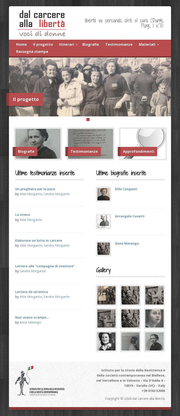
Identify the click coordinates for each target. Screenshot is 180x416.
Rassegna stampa (32, 51)
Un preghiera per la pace (35, 189)
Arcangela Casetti (129, 216)
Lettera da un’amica (31, 292)
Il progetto (43, 44)
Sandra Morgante (57, 194)
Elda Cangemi (126, 189)
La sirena (22, 214)
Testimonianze (119, 44)
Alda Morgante (31, 194)
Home (21, 44)
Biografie (90, 44)
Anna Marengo (30, 322)
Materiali (147, 44)
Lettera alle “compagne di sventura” (45, 266)
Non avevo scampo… (32, 317)
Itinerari (66, 44)
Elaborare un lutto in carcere (38, 240)
